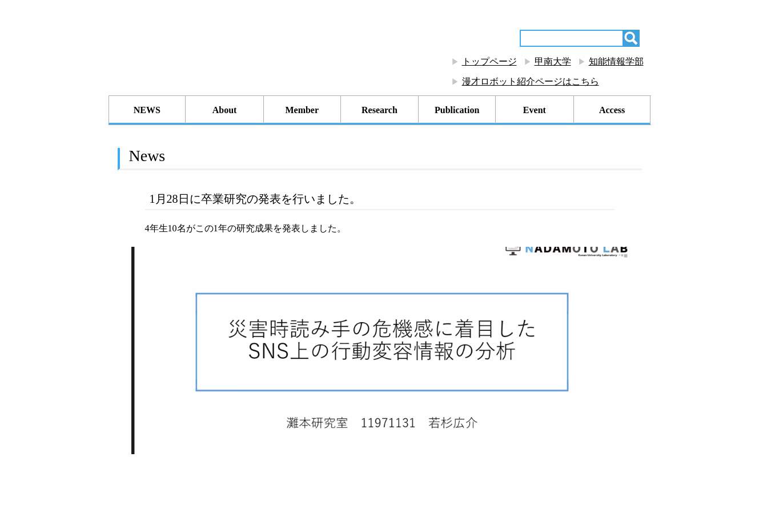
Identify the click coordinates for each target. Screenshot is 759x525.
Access (612, 110)
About (224, 110)
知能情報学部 (616, 61)
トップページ (489, 61)
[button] (149, 351)
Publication (457, 110)
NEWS (147, 110)
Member (302, 110)
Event (534, 110)
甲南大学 (553, 61)
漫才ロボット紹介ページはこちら (530, 81)
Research (379, 110)
